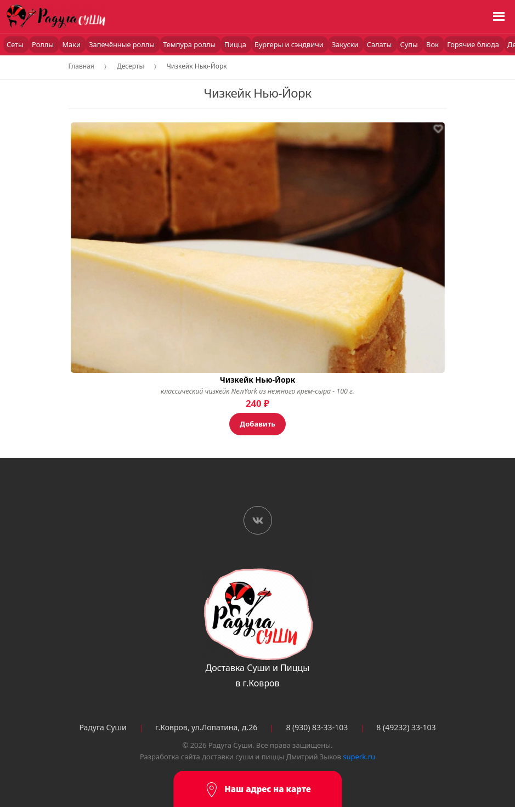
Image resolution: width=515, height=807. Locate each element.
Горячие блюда (474, 44)
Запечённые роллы (122, 44)
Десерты (130, 66)
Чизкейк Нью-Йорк (197, 66)
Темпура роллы (190, 44)
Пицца (236, 44)
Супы (410, 44)
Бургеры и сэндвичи (289, 44)
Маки (72, 44)
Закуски (346, 44)
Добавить (257, 424)
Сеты (16, 44)
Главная (81, 66)
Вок (433, 44)
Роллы (43, 44)
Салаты (380, 44)
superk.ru (359, 756)
